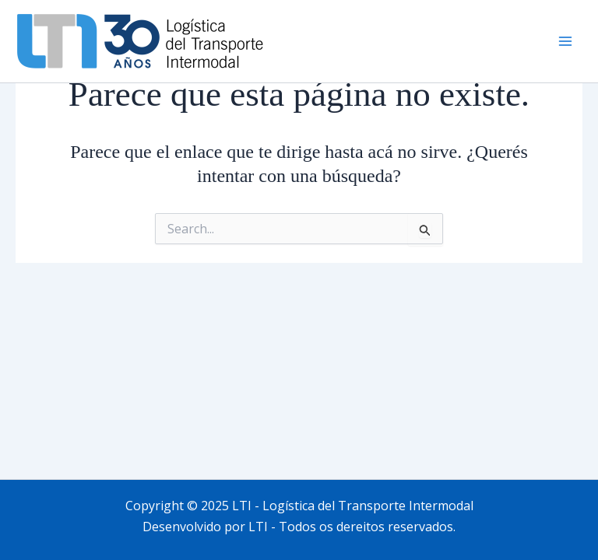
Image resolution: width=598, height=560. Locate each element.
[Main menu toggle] (565, 41)
